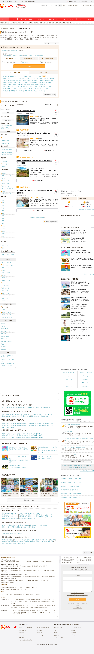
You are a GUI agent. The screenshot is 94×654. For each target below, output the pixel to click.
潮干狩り (18, 80)
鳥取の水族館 (52, 576)
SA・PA (46, 88)
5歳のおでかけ (85, 379)
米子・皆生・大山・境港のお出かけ (12, 407)
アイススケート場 (8, 86)
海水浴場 (20, 84)
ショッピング (30, 86)
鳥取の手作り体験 (14, 566)
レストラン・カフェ (19, 86)
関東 (14, 22)
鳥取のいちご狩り (45, 580)
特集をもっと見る (89, 274)
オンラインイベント (26, 19)
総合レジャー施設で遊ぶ (8, 525)
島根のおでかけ (28, 414)
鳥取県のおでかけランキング (33, 513)
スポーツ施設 (33, 82)
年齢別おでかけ (53, 19)
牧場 (40, 76)
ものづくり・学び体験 (6, 341)
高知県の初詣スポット (8, 427)
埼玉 (26, 22)
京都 (50, 22)
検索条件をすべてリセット (51, 43)
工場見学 (41, 80)
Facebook (21, 637)
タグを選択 (8, 120)
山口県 (90, 465)
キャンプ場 (21, 78)
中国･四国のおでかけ (8, 414)
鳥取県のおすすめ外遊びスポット (70, 497)
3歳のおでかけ (85, 376)
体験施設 (47, 80)
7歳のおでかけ (85, 383)
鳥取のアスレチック (38, 570)
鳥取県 (71, 465)
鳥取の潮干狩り (35, 580)
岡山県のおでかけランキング (27, 515)
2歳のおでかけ (69, 376)
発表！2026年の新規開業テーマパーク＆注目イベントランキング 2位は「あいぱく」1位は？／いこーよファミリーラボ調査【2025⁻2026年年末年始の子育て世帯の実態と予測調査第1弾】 (33, 601)
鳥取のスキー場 (14, 580)
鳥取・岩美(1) (25, 62)
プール (14, 84)
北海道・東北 (3, 22)
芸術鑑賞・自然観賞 (6, 336)
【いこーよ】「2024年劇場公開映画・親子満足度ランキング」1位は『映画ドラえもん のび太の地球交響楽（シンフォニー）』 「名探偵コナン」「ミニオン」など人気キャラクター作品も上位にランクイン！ (33, 612)
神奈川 (19, 22)
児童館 (4, 84)
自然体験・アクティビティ (32, 91)
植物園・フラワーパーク (9, 78)
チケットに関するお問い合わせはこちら (77, 604)
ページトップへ (88, 552)
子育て (81, 19)
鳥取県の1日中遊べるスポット (69, 490)
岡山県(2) (10, 55)
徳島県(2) (42, 55)
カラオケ (20, 88)
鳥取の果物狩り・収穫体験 (7, 582)
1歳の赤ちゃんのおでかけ (86, 372)
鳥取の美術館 (45, 576)
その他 (43, 91)
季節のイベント (4, 339)
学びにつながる (34, 525)
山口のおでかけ (6, 416)
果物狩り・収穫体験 (49, 78)
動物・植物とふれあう (23, 525)
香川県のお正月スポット (8, 437)
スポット (4, 19)
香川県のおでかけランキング (44, 517)
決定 (29, 66)
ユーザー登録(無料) (82, 1)
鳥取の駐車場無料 (28, 570)
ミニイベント (4, 346)
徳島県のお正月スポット (38, 435)
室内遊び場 (6, 76)
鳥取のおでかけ (19, 414)
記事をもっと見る (29, 500)
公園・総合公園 (43, 82)
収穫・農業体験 (16, 527)
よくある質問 (40, 630)
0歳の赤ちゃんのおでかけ (69, 372)
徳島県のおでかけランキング (27, 517)
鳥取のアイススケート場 (25, 580)
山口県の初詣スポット (8, 425)
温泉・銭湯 (27, 84)
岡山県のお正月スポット (38, 434)
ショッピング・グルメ (6, 331)
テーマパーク (19, 76)
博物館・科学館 (27, 80)
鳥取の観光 (49, 561)
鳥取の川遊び (4, 572)
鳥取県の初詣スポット (8, 423)
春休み (64, 5)
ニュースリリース (23, 635)
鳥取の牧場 (35, 561)
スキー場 (42, 84)
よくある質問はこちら (77, 606)
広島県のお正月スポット (8, 435)
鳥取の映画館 (26, 576)
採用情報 (56, 635)
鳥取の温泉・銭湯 (5, 580)
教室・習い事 (38, 86)
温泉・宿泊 (32, 527)
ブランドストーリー (76, 627)
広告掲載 (21, 632)
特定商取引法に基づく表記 (25, 640)
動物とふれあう (79, 5)
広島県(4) (5, 55)
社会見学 (34, 80)
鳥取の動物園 (12, 561)
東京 (16, 22)
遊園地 (12, 76)
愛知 (32, 22)
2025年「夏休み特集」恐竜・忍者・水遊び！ (7, 356)
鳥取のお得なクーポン (6, 570)
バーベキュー (28, 78)
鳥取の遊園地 (4, 561)
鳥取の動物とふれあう (24, 566)
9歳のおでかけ (85, 386)
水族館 (44, 76)
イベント (13, 19)
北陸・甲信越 (38, 22)
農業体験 (12, 80)
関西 (45, 22)
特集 (89, 19)
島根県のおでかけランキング (10, 515)
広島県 (85, 465)
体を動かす (24, 527)
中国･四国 (65, 465)
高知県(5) (31, 55)
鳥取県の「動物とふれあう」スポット (71, 482)
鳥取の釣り (29, 561)
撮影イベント (4, 333)
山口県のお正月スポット (23, 435)
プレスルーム (40, 632)
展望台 (53, 80)
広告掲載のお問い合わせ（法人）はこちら (77, 595)
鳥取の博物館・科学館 (35, 576)
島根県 (75, 465)
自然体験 (3, 323)
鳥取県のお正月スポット (8, 434)
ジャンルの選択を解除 (49, 94)
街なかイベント (4, 344)
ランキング (41, 19)
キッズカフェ (38, 88)
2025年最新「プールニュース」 (7, 360)
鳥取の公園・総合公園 (49, 570)
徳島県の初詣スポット (21, 425)
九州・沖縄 (65, 22)
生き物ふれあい (4, 328)
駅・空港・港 (6, 91)
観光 (49, 86)
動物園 (25, 76)
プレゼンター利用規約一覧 (43, 627)
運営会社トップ (58, 627)
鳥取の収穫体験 (34, 566)
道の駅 (45, 86)
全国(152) (5, 50)
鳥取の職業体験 (43, 566)
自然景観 (39, 78)
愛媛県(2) (26, 55)
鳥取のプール (42, 561)
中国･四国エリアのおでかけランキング (12, 513)
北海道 (9, 22)
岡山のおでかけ (38, 414)
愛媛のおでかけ (35, 416)
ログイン (91, 1)
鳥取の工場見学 (5, 566)
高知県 (84, 467)
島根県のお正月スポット (23, 434)
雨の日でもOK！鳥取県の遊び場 (70, 486)
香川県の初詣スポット (35, 425)
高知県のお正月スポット (38, 437)
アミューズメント (29, 88)
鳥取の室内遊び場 (17, 576)
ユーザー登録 (4, 594)
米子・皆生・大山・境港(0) (9, 62)
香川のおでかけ (25, 416)
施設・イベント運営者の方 (25, 627)
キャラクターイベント (6, 349)
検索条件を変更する (50, 221)
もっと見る (54, 616)
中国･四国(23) (13, 50)
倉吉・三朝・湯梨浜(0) (46, 62)
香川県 (75, 467)
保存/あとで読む (71, 1)
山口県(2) (15, 55)
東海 (30, 22)
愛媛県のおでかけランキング (10, 518)
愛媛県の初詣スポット (48, 425)
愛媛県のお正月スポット (23, 437)
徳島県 (70, 467)
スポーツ (3, 326)
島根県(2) (21, 55)
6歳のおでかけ (69, 383)
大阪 (47, 22)
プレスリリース (75, 635)
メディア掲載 (40, 635)
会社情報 (73, 632)
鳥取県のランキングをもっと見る (77, 461)
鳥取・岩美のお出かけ (29, 407)
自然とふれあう (6, 527)
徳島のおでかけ (16, 416)
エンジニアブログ (58, 637)
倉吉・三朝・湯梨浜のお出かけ (44, 407)
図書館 (9, 84)
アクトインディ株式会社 (72, 624)
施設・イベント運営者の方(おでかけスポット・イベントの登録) (25, 594)
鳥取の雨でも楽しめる (6, 576)
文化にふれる (43, 525)
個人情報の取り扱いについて (77, 593)
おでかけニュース (68, 19)
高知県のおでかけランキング (27, 518)
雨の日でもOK (71, 5)
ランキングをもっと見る (87, 471)
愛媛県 (80, 467)
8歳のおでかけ (69, 386)
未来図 (73, 630)
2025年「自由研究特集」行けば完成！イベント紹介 (7, 364)
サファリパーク (33, 76)
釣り (35, 78)
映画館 (50, 82)
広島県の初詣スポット (48, 423)
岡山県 (80, 465)
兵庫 (53, 22)
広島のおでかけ (48, 414)
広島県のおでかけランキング (44, 515)
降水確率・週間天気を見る (86, 209)
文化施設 (10, 82)
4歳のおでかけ (69, 379)
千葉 (23, 22)
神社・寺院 (17, 82)
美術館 (4, 82)
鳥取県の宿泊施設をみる (37, 217)
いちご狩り (6, 80)
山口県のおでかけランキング (10, 517)
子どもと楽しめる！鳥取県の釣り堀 (71, 493)
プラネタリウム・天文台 (9, 88)
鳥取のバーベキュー (21, 561)
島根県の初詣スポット (21, 423)
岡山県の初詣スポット (35, 423)
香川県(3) (37, 55)
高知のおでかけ (45, 416)
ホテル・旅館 (35, 84)
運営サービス (57, 632)
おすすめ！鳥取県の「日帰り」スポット (72, 478)
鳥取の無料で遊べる (18, 570)
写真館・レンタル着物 (17, 91)
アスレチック (25, 82)
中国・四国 (58, 22)
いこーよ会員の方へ (77, 608)
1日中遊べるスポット (89, 5)
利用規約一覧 (22, 630)
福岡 (70, 22)
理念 (55, 630)
